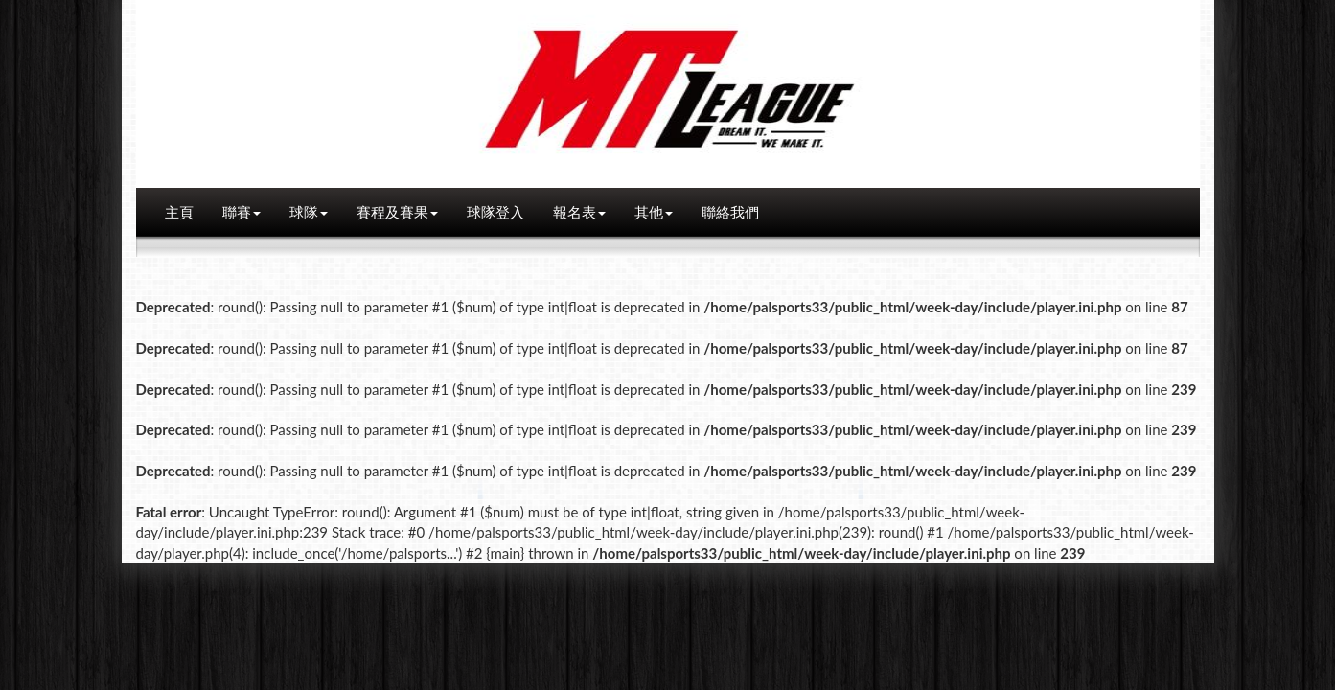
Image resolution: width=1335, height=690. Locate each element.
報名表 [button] (579, 211)
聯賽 (241, 211)
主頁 (179, 211)
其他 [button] (653, 211)
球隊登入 (495, 211)
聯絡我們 (730, 211)
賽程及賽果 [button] (397, 211)
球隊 (308, 211)
